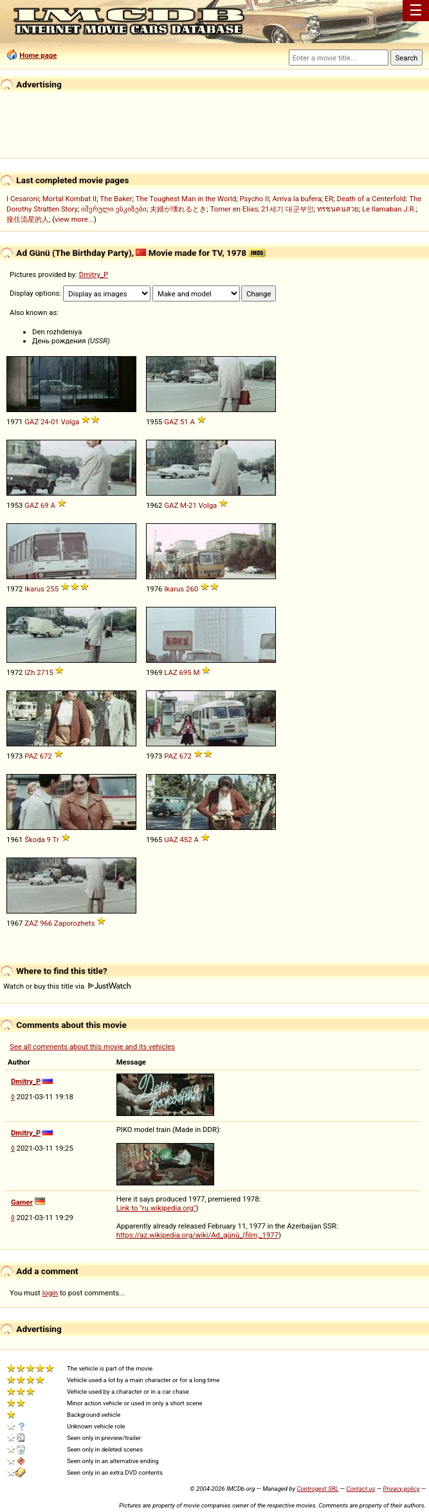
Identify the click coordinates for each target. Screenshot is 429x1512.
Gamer (22, 1202)
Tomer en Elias (233, 208)
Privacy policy (401, 1488)
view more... (74, 219)
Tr (56, 839)
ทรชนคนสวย (338, 208)
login (50, 1292)
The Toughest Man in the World (186, 198)
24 (45, 421)
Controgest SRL (317, 1488)
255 (52, 588)
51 (184, 421)
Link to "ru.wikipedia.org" (156, 1207)
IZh (29, 672)
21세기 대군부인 (287, 208)
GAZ (31, 421)
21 (192, 505)
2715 (45, 672)
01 (55, 421)
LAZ (170, 672)
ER (329, 198)
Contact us (360, 1488)
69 (45, 505)
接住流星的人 (27, 219)
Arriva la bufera (296, 198)
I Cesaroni (22, 198)
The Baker (116, 198)
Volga (69, 421)
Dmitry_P (93, 274)
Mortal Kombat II (69, 198)
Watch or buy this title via (67, 986)
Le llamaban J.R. (388, 208)
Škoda (34, 839)
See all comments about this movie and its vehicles (92, 1046)
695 (185, 672)
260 (192, 588)
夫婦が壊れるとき (178, 208)
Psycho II (254, 198)
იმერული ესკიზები (114, 208)
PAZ (31, 756)
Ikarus (34, 588)
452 (186, 839)
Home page (38, 55)
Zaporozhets (74, 923)
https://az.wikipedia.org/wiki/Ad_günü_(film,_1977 (197, 1234)
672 (46, 756)
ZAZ (31, 923)
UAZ (171, 839)
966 (46, 923)
